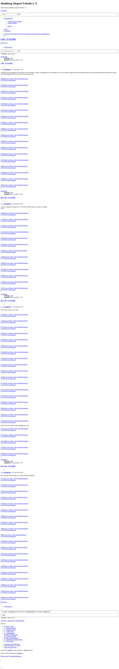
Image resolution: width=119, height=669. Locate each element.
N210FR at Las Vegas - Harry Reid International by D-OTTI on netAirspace (14, 485)
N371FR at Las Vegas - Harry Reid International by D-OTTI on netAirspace (14, 315)
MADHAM (4, 57)
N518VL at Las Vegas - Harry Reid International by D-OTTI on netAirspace (14, 377)
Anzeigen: (9, 611)
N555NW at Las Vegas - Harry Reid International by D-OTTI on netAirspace (14, 579)
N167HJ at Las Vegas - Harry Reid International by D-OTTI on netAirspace (14, 334)
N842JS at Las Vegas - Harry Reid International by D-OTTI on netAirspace (14, 548)
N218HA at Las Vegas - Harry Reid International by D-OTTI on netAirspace (14, 135)
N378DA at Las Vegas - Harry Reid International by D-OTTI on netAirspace (14, 123)
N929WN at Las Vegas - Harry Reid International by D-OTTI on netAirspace (14, 173)
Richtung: (43, 611)
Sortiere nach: (26, 611)
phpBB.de (20, 653)
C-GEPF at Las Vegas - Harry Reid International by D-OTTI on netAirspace (14, 220)
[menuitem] (15, 21)
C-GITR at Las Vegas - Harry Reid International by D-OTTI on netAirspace (14, 359)
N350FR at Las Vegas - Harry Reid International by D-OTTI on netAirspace (14, 585)
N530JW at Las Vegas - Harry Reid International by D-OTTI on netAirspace (14, 560)
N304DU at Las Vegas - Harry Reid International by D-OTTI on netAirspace (14, 516)
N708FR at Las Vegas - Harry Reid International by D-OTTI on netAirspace (14, 276)
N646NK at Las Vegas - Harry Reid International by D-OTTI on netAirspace (14, 179)
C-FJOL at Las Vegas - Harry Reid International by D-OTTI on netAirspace (14, 321)
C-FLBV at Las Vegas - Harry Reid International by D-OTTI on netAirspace (14, 448)
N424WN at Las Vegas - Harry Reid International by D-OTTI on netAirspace (14, 104)
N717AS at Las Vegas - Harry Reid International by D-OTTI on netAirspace (14, 327)
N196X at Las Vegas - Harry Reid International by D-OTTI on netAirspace (14, 251)
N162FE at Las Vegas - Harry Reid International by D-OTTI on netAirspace (14, 154)
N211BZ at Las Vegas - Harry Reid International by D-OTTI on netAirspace (14, 226)
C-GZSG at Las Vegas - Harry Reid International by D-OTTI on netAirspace (14, 421)
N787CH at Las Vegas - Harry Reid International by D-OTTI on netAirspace (14, 554)
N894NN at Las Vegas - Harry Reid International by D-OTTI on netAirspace (14, 79)
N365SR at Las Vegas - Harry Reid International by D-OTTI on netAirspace (14, 566)
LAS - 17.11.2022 (8, 39)
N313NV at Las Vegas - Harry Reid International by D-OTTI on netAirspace (14, 110)
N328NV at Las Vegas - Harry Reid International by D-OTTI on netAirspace (14, 415)
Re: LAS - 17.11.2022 (8, 197)
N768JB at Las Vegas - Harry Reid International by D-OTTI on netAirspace (14, 238)
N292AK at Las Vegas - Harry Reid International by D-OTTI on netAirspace (14, 85)
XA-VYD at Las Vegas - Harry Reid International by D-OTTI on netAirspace (14, 390)
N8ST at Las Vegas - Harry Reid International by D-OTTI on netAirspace (13, 535)
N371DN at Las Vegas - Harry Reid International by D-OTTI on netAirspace (14, 160)
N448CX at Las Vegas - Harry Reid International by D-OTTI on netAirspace (14, 598)
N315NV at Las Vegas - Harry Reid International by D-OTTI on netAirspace (14, 523)
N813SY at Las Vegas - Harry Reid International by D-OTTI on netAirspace (14, 245)
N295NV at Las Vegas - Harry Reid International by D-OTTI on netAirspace (14, 142)
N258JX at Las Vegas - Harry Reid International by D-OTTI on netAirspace (14, 573)
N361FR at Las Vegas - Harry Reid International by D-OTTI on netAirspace (14, 148)
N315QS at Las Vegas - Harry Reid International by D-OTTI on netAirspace (14, 479)
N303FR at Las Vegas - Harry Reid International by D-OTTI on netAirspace (14, 263)
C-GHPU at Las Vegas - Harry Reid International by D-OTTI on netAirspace (14, 282)
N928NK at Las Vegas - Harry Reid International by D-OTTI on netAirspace (14, 129)
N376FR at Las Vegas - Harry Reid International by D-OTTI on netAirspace (14, 454)
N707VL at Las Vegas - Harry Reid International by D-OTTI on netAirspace (14, 288)
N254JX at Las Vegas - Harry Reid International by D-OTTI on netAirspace (14, 541)
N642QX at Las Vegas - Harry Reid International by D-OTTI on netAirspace (14, 529)
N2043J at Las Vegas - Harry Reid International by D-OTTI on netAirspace (14, 498)
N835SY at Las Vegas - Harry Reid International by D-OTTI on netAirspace (14, 510)
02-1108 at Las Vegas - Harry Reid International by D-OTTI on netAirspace (14, 384)
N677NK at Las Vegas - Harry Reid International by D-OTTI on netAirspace (14, 396)
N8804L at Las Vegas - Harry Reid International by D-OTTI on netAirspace (14, 167)
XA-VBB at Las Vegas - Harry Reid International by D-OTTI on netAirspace (14, 441)
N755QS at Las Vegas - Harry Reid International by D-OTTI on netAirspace (14, 591)
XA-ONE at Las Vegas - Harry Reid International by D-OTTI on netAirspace (14, 270)
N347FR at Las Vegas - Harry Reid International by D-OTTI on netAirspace (14, 257)
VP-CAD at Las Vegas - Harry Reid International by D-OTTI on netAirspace (14, 429)
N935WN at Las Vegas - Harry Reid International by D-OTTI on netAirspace (14, 117)
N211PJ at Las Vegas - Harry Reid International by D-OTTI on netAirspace (14, 365)
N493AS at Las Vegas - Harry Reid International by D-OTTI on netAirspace (14, 371)
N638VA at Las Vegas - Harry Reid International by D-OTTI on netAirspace (14, 98)
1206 (11, 58)
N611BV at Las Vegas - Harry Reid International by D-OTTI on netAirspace (14, 402)
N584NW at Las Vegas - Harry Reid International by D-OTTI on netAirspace (14, 92)
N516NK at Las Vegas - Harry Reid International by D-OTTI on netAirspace (14, 352)
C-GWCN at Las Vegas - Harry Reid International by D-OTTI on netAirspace (15, 232)
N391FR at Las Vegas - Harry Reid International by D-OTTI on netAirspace (14, 504)
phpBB (10, 650)
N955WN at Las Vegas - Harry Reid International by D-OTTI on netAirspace (14, 213)
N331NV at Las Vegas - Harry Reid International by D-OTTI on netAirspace (14, 185)
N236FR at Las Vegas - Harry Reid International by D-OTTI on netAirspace (14, 340)
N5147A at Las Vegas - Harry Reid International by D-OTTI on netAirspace (14, 491)
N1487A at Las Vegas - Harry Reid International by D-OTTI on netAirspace (14, 346)
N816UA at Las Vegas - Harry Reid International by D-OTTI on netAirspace (14, 409)
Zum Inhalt (4, 10)
